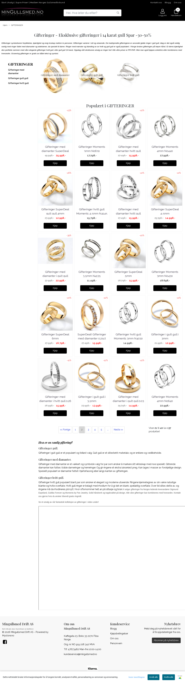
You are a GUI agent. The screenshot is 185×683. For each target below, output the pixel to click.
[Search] (92, 12)
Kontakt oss (156, 2)
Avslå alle (153, 677)
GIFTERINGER (16, 25)
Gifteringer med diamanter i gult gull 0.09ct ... (55, 275)
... (108, 429)
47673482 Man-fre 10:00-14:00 (84, 649)
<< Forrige (65, 429)
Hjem (5, 25)
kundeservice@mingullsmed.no (80, 654)
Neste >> (118, 429)
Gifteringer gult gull (18, 78)
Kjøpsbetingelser (119, 633)
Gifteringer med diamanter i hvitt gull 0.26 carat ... (55, 401)
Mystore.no (8, 635)
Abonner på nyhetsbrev (166, 640)
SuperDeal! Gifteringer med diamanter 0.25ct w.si (92, 338)
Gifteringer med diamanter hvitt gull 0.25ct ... (128, 151)
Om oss (177, 2)
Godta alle (168, 677)
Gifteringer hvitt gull (18, 83)
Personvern (116, 643)
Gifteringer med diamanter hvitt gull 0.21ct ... (128, 213)
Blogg (168, 2)
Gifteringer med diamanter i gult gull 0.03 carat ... (128, 401)
